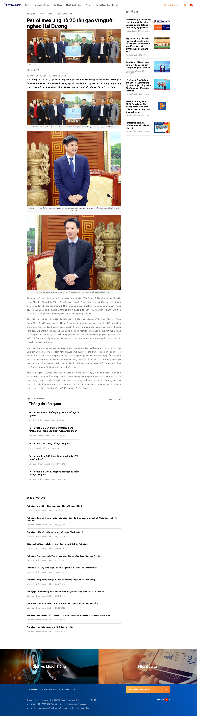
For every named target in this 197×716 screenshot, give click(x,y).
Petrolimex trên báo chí (39, 448)
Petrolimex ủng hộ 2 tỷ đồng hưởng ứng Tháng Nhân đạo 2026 (54, 506)
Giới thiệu (28, 5)
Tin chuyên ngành (132, 55)
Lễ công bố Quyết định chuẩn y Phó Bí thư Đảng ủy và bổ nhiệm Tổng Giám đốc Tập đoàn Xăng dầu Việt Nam (138, 85)
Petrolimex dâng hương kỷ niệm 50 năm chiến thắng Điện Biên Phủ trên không (61, 580)
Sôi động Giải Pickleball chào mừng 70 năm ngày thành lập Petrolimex (57, 544)
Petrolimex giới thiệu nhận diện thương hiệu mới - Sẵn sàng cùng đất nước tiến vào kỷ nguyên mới (138, 23)
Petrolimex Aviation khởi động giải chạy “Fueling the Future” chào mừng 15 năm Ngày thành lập (68, 615)
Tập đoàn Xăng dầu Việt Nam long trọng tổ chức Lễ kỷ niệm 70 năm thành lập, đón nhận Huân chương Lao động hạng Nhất (138, 45)
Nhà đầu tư (58, 5)
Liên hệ (115, 5)
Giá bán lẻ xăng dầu (171, 5)
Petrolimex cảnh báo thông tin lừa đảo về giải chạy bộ (137, 125)
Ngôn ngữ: (160, 699)
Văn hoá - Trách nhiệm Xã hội (60, 14)
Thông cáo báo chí (133, 31)
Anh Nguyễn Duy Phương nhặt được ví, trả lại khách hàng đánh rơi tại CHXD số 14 (62, 603)
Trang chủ (31, 14)
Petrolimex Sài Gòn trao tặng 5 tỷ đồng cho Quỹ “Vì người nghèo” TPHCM (138, 65)
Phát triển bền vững (73, 5)
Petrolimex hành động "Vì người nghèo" (50, 443)
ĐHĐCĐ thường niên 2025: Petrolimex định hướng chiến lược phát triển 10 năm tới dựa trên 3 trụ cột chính (138, 106)
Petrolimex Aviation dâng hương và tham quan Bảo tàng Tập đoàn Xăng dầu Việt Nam (64, 556)
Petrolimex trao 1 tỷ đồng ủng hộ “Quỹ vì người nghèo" (50, 627)
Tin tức (88, 5)
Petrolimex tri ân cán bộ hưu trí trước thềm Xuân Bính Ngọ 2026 (55, 532)
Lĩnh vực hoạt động (42, 5)
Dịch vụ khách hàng (103, 5)
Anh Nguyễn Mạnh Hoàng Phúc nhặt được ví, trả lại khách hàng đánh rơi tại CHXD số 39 (65, 592)
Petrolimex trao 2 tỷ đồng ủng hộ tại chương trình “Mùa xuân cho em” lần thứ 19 (62, 568)
